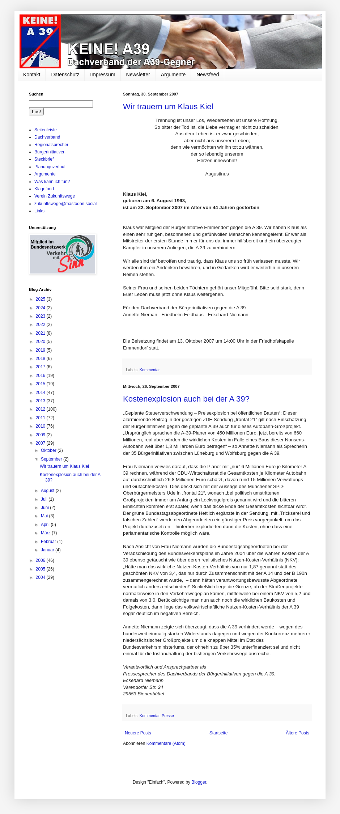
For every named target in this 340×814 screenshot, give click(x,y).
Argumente (173, 74)
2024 (41, 307)
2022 (41, 324)
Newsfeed (207, 74)
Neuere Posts (138, 732)
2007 (41, 443)
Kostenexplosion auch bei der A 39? (186, 398)
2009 (41, 434)
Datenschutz (65, 74)
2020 (41, 341)
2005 (41, 569)
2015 (41, 383)
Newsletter (138, 74)
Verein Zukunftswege (54, 196)
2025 (41, 299)
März (46, 532)
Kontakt (31, 74)
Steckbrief (44, 159)
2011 (41, 417)
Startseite (218, 732)
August (48, 490)
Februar (49, 541)
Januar (48, 549)
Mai (45, 515)
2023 (41, 316)
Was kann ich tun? (52, 181)
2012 (41, 409)
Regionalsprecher (51, 144)
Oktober (49, 450)
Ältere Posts (297, 732)
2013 (41, 400)
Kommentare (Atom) (166, 743)
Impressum (102, 74)
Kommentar (150, 370)
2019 (41, 350)
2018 (41, 358)
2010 (41, 426)
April (46, 524)
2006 (41, 560)
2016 (41, 375)
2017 (41, 366)
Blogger (198, 782)
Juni (45, 507)
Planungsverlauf (49, 166)
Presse (168, 715)
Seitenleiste (45, 129)
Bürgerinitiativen (49, 151)
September (52, 459)
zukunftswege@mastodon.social (65, 203)
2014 (41, 392)
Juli (44, 499)
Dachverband (47, 137)
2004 (41, 577)
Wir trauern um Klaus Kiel (168, 106)
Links (39, 210)
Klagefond (44, 188)
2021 (41, 333)
